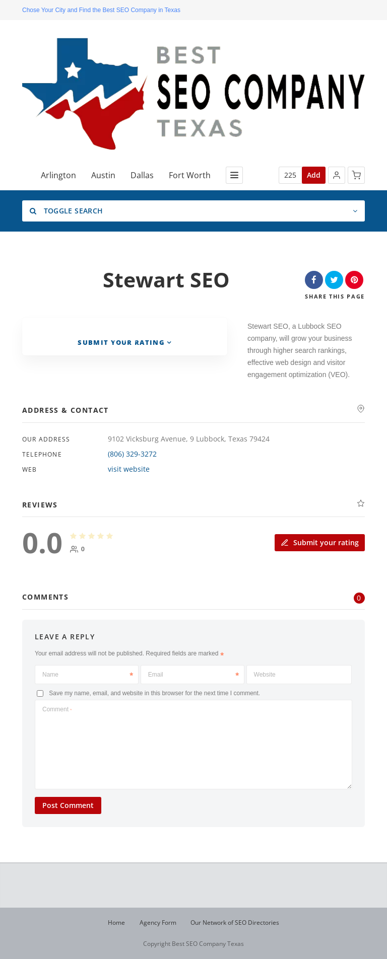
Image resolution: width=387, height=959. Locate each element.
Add (313, 175)
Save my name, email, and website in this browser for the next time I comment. (154, 693)
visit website (129, 469)
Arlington (58, 175)
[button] (336, 175)
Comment (57, 709)
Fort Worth (190, 175)
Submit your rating (320, 542)
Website (265, 674)
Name (87, 674)
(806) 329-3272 (132, 454)
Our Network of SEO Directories (234, 922)
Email (193, 674)
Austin (103, 175)
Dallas (142, 175)
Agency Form (158, 922)
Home (116, 922)
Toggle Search (66, 210)
